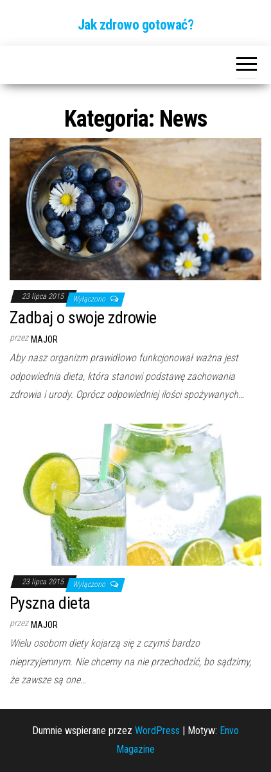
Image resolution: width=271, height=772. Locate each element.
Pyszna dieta (50, 603)
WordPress (157, 730)
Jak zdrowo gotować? (136, 25)
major (44, 339)
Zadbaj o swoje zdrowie (83, 317)
